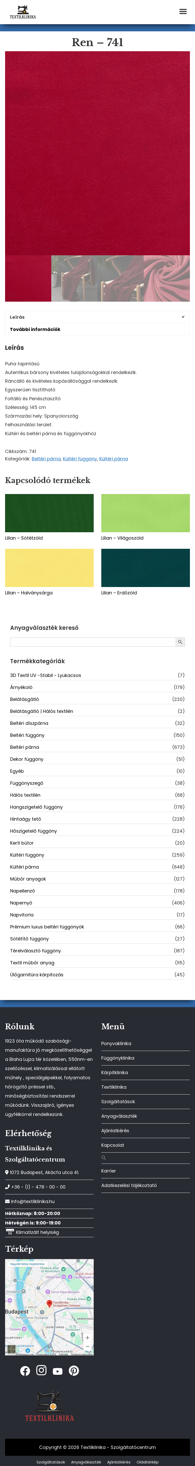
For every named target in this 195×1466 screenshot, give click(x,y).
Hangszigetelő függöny (36, 807)
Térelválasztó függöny (35, 951)
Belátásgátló (24, 699)
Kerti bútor (22, 843)
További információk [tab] (35, 329)
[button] (145, 1158)
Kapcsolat (112, 1145)
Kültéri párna (113, 459)
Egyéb (17, 771)
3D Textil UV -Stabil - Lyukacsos (45, 675)
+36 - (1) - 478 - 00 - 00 (35, 1187)
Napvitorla (22, 915)
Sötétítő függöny (29, 939)
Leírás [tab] (17, 317)
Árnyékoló (21, 687)
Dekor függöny (26, 759)
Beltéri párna (46, 459)
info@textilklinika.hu (30, 1201)
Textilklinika (113, 1087)
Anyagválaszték (119, 1116)
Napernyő (21, 903)
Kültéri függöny (80, 459)
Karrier (108, 1171)
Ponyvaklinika (116, 1043)
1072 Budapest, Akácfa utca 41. (42, 1172)
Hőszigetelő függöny (33, 831)
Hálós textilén (25, 795)
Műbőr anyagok (28, 879)
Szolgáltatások (118, 1101)
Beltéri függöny (27, 735)
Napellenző (22, 891)
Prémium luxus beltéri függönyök (47, 927)
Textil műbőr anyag (32, 962)
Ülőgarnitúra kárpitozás (36, 974)
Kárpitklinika (114, 1072)
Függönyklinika (117, 1058)
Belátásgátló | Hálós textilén (41, 711)
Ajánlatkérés (115, 1130)
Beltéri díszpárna (29, 723)
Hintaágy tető (25, 819)
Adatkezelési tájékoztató (129, 1185)
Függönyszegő (26, 783)
